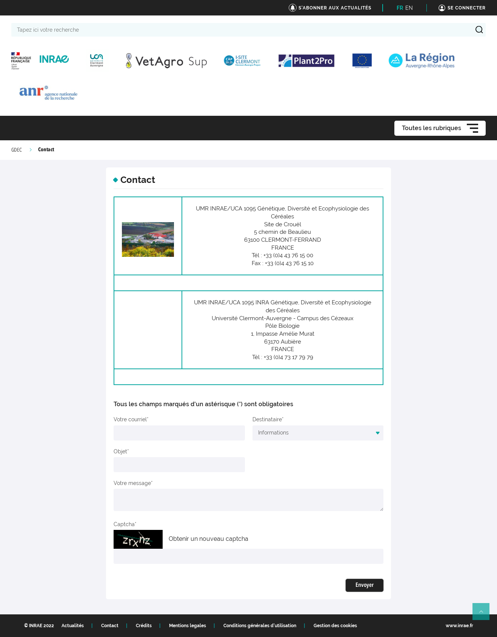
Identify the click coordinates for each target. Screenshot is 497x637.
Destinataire (267, 419)
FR (400, 8)
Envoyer (364, 585)
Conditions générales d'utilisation (259, 625)
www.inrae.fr (459, 625)
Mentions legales (187, 625)
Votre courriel (130, 419)
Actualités (73, 625)
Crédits (144, 625)
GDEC (16, 150)
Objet (120, 451)
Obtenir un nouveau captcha (208, 538)
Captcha (124, 524)
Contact (109, 625)
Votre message (132, 483)
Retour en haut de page (484, 614)
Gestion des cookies (335, 625)
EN (409, 8)
